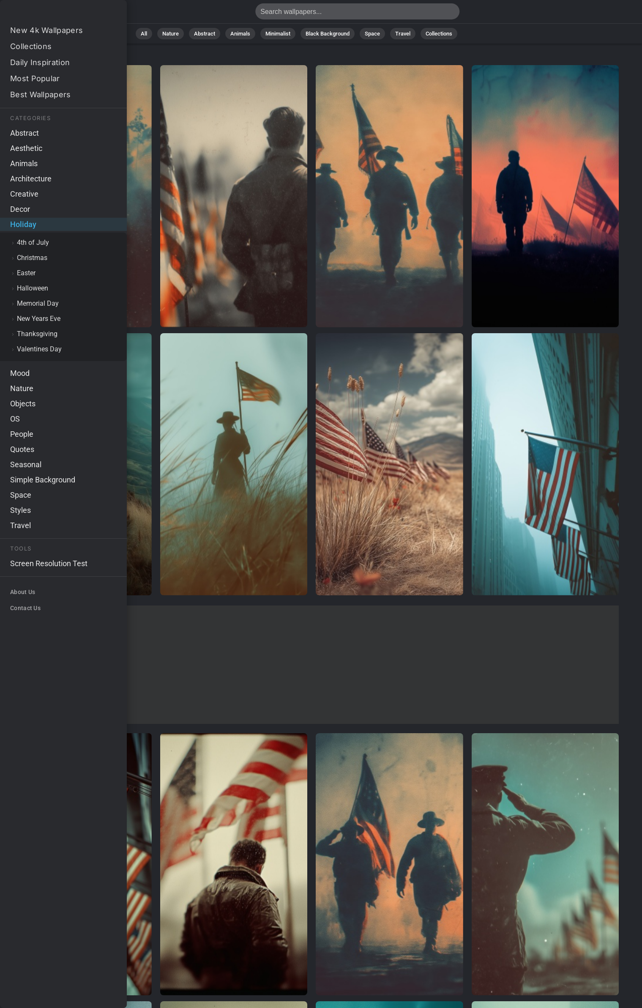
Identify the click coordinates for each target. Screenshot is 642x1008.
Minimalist (277, 33)
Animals (240, 33)
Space (372, 33)
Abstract (204, 33)
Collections (439, 33)
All (144, 33)
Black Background (328, 33)
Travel (402, 33)
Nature (170, 33)
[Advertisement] (312, 664)
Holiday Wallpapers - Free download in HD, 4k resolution (50, 14)
